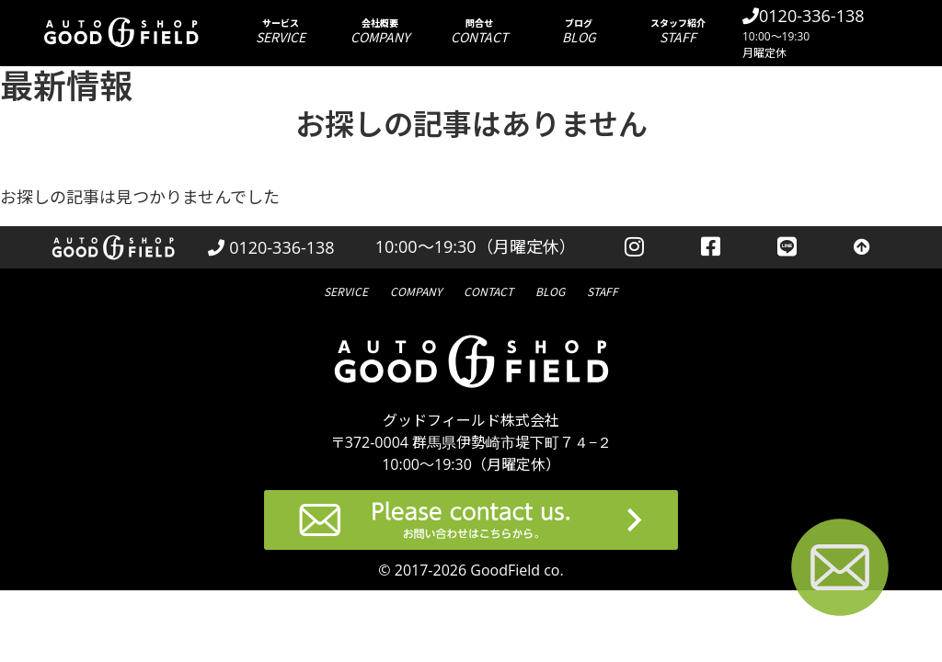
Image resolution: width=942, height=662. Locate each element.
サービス (281, 31)
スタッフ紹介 (678, 31)
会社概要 (380, 31)
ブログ (579, 31)
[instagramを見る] (634, 247)
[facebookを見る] (710, 247)
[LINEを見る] (787, 247)
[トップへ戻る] (862, 247)
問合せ (479, 31)
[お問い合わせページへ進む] (840, 570)
